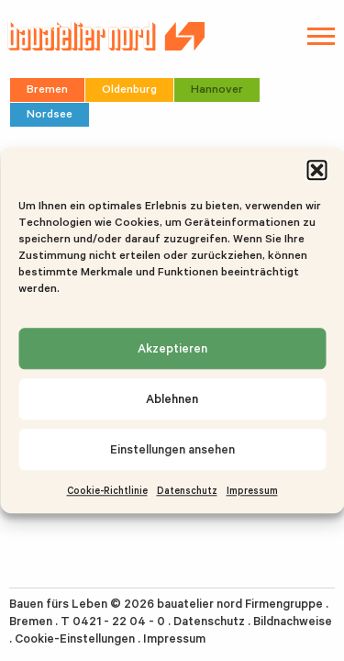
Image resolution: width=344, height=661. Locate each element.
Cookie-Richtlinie (107, 490)
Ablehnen (172, 399)
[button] (316, 170)
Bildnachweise (292, 621)
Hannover (217, 88)
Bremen (47, 88)
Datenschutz (187, 490)
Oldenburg (129, 88)
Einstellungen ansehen (172, 449)
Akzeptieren (172, 348)
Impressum (252, 490)
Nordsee (49, 113)
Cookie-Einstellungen (75, 638)
